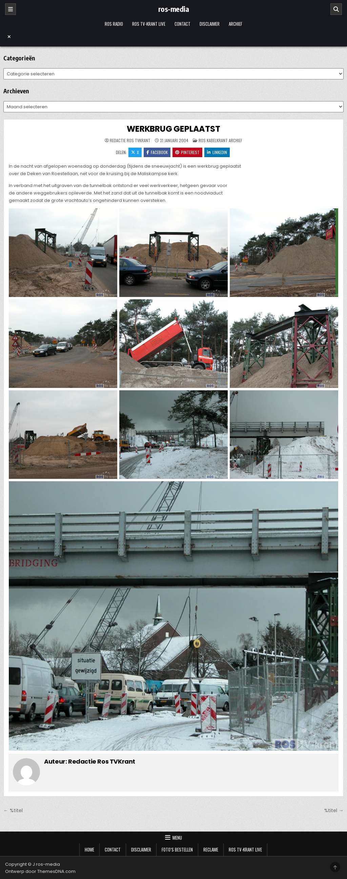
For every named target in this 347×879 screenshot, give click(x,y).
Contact (182, 23)
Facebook (157, 152)
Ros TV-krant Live (148, 23)
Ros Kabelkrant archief (220, 140)
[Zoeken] (336, 9)
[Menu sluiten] (173, 36)
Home (89, 849)
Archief (235, 23)
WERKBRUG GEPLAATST (173, 128)
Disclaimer (210, 23)
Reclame (210, 849)
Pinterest (187, 152)
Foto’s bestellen (177, 849)
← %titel (12, 810)
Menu (177, 837)
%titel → (333, 810)
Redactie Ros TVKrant (130, 140)
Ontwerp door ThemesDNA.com (40, 871)
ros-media (173, 9)
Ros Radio (114, 23)
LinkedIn (217, 152)
